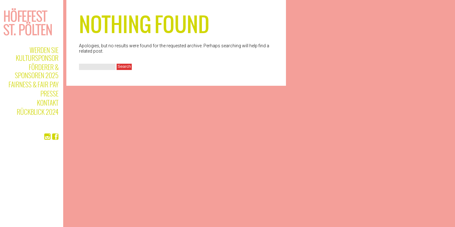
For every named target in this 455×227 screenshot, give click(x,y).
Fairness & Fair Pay (33, 84)
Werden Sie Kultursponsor (37, 54)
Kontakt (47, 103)
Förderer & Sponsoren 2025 (36, 71)
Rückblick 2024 (37, 112)
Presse (49, 93)
